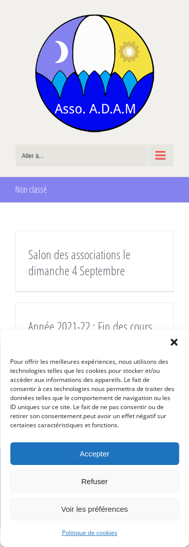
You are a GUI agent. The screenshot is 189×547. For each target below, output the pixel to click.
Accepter (94, 453)
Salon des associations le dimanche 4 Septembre (79, 262)
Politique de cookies (89, 532)
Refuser (94, 481)
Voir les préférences (94, 509)
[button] (174, 342)
